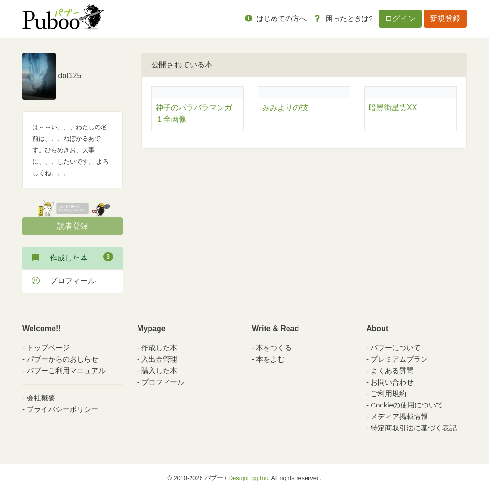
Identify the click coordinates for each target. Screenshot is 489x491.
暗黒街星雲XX (393, 108)
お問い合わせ (392, 382)
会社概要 (41, 398)
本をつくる (274, 348)
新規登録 (445, 18)
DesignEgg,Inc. (249, 477)
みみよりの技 (285, 108)
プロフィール (64, 281)
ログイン (400, 18)
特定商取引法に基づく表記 (414, 428)
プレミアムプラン (399, 359)
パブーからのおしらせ (62, 359)
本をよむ (270, 359)
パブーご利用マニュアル (66, 370)
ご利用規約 (388, 393)
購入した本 (159, 370)
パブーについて (396, 348)
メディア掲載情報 (399, 416)
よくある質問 (392, 370)
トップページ (48, 348)
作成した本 (72, 257)
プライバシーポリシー (62, 409)
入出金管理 (159, 359)
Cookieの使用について (407, 405)
